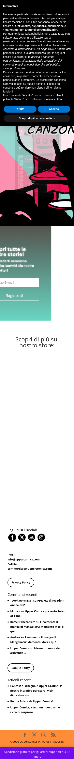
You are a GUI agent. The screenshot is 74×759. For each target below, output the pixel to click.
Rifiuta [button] (20, 109)
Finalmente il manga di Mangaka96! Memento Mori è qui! (37, 626)
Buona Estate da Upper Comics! (31, 701)
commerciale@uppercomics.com (29, 568)
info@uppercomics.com (23, 559)
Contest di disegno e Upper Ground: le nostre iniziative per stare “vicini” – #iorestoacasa (36, 690)
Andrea (15, 637)
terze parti (64, 33)
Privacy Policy (20, 582)
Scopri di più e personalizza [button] (37, 118)
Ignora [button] (37, 756)
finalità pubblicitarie (15, 56)
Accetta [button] (54, 109)
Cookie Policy (20, 668)
